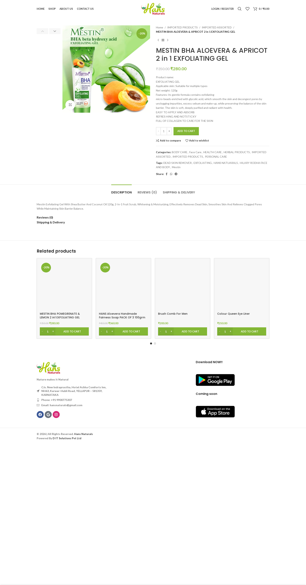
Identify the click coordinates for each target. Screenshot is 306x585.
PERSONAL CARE (216, 156)
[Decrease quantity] (158, 131)
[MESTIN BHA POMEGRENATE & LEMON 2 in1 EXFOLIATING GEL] (64, 426)
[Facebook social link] (166, 174)
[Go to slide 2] (155, 484)
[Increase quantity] (169, 131)
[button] (42, 31)
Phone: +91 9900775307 (56, 540)
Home (159, 27)
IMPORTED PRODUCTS (182, 27)
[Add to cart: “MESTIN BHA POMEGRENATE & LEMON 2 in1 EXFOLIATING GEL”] (64, 472)
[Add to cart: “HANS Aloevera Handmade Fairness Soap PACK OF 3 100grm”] (123, 472)
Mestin (176, 167)
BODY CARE (179, 152)
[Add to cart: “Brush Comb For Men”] (182, 472)
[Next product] (167, 40)
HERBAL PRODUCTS (237, 152)
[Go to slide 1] (151, 484)
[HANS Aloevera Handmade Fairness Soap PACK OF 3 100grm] (123, 426)
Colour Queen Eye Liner (233, 454)
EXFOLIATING (203, 162)
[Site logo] (153, 8)
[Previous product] (158, 40)
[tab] (121, 331)
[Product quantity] (164, 131)
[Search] (240, 9)
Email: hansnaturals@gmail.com (61, 545)
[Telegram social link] (176, 174)
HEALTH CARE (212, 152)
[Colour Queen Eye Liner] (241, 426)
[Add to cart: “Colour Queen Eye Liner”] (241, 472)
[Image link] (48, 508)
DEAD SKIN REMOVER (177, 162)
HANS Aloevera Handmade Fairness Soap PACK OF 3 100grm (122, 456)
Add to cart (186, 131)
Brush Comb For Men (173, 454)
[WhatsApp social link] (171, 174)
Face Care (195, 152)
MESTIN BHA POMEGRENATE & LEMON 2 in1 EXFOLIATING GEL (60, 456)
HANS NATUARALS (226, 162)
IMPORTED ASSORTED (217, 27)
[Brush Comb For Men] (182, 426)
